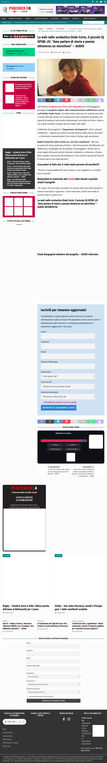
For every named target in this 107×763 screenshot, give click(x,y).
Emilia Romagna (55, 449)
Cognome (45, 341)
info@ (88, 741)
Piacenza (55, 445)
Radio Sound (6, 2)
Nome (43, 331)
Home (4, 18)
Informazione (7, 739)
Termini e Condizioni (86, 761)
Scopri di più (86, 744)
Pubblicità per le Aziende (10, 743)
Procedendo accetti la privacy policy (60, 402)
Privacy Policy (76, 761)
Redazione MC (57, 52)
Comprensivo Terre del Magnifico (65, 106)
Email (43, 351)
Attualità (54, 18)
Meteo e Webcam (90, 18)
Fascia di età (46, 382)
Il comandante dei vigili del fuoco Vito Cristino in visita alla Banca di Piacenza (23, 86)
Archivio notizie (8, 732)
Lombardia (72, 445)
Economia (65, 18)
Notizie (49, 29)
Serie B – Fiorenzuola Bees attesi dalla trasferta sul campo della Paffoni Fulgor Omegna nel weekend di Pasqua (19, 168)
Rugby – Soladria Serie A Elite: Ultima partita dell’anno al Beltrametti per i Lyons (18, 155)
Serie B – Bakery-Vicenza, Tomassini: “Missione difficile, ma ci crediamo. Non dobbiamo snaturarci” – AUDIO (19, 175)
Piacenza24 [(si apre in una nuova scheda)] (10, 69)
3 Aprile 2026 (9, 613)
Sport (27, 18)
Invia (26, 53)
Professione (46, 371)
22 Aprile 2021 (44, 52)
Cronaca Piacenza (15, 18)
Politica (75, 18)
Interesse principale (49, 392)
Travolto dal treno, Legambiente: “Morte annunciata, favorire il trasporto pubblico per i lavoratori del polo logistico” (88, 626)
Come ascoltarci (8, 736)
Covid (71, 178)
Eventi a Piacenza (41, 18)
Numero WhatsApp (49, 361)
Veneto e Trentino (72, 449)
